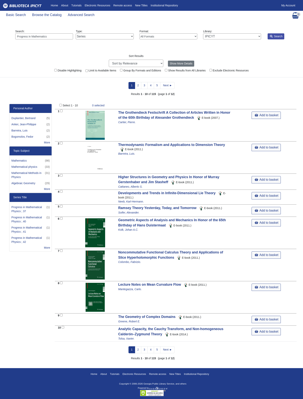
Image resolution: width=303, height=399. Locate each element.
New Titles (141, 5)
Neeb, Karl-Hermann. (131, 201)
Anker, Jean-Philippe (23, 124)
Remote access (122, 5)
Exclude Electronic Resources (229, 70)
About (64, 5)
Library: (232, 34)
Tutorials (76, 5)
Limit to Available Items (100, 70)
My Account (288, 5)
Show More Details (181, 63)
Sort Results (136, 56)
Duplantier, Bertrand (23, 118)
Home (55, 5)
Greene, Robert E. (129, 321)
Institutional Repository (164, 5)
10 (59, 327)
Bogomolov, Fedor (22, 136)
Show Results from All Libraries (185, 70)
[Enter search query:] (44, 36)
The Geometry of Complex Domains (147, 317)
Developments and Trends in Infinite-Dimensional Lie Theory (167, 193)
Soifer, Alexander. (128, 212)
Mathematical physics (24, 166)
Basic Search (16, 15)
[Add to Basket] (61, 111)
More (47, 142)
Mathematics (19, 160)
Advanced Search (81, 15)
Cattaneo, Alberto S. (130, 186)
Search (276, 36)
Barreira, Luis (19, 130)
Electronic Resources (97, 5)
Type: (105, 34)
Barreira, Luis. (126, 153)
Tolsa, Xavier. (126, 338)
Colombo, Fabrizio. (129, 261)
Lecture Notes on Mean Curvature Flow (150, 284)
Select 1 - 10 (70, 105)
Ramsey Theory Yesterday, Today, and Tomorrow (157, 208)
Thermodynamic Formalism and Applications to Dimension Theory (171, 145)
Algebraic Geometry (23, 183)
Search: (44, 34)
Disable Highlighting (68, 70)
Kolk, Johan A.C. (128, 229)
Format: (168, 34)
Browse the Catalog (47, 15)
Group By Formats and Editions (140, 70)
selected (98, 105)
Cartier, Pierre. (127, 122)
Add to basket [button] (266, 115)
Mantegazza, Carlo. (130, 289)
